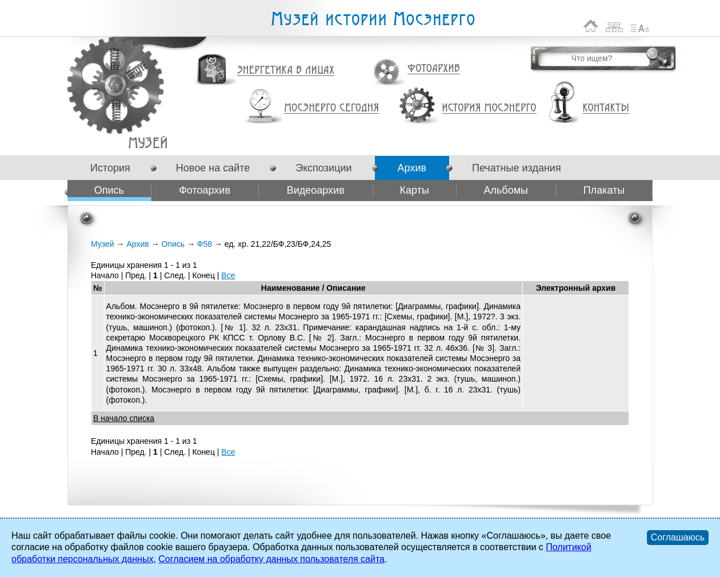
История (110, 168)
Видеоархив (316, 190)
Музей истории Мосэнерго (373, 19)
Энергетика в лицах (286, 71)
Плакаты (604, 190)
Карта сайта (614, 26)
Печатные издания (516, 168)
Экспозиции (323, 168)
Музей (102, 244)
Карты (414, 190)
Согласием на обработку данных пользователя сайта (271, 559)
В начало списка (123, 418)
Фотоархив (433, 69)
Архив (412, 168)
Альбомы (505, 190)
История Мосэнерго (489, 108)
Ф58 (147, 142)
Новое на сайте (213, 168)
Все (228, 275)
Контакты (606, 108)
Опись (109, 190)
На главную (590, 26)
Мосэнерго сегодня (331, 108)
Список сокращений (640, 26)
